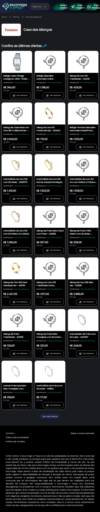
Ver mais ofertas (50, 416)
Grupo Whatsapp (92, 6)
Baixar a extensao (60, 6)
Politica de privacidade (17, 437)
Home (4, 17)
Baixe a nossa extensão (82, 433)
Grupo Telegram (76, 6)
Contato (10, 433)
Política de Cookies (15, 441)
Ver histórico (20, 95)
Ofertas (16, 17)
